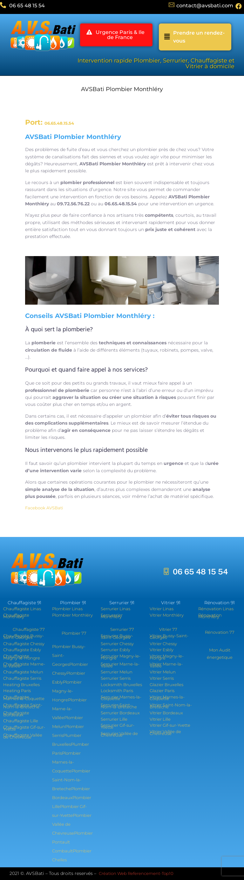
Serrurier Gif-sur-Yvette (117, 726)
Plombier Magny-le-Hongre (67, 690)
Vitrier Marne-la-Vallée (166, 664)
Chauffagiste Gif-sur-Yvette (24, 728)
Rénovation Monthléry (210, 615)
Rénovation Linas (216, 608)
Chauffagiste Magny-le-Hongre (21, 656)
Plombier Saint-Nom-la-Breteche (71, 779)
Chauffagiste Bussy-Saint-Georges (23, 636)
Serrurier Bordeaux (120, 712)
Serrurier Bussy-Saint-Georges (117, 636)
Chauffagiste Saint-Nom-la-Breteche (22, 705)
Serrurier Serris (116, 678)
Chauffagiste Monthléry (16, 615)
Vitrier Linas (161, 608)
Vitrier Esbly (161, 649)
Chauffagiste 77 (29, 629)
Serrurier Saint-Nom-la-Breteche (119, 705)
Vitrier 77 (168, 629)
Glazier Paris (162, 690)
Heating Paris (17, 690)
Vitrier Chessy (163, 643)
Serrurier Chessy (117, 643)
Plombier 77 (74, 633)
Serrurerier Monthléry (112, 615)
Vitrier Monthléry (167, 615)
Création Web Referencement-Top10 (136, 873)
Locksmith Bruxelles (121, 684)
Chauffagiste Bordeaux (16, 713)
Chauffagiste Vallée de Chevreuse (22, 735)
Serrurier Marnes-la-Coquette (121, 697)
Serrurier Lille (114, 719)
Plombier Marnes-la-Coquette (66, 762)
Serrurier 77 (122, 629)
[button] (116, 35)
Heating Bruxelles (21, 684)
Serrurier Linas (115, 608)
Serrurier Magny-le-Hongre (120, 656)
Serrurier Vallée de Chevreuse (119, 734)
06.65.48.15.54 (59, 123)
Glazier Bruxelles (166, 684)
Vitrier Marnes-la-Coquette (167, 697)
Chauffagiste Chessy (23, 643)
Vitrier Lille (160, 719)
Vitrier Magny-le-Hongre (167, 656)
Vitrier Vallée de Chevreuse (165, 732)
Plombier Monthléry (72, 615)
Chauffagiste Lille (20, 720)
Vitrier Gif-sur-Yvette (170, 725)
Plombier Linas (67, 608)
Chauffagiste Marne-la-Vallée (24, 664)
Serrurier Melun (116, 671)
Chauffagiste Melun (23, 671)
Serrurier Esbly (115, 649)
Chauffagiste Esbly (22, 649)
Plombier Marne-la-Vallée (69, 708)
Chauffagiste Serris (22, 678)
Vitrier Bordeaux (166, 712)
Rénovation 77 (219, 632)
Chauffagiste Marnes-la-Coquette (23, 697)
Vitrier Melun (163, 671)
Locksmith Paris (117, 690)
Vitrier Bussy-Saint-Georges (169, 636)
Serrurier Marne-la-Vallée (120, 664)
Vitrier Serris (162, 678)
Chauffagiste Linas (22, 608)
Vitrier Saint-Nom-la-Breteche (171, 705)
